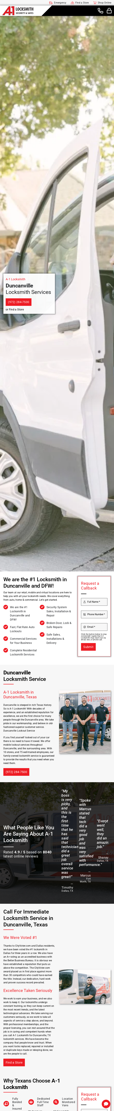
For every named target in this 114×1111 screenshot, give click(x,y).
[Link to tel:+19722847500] (100, 10)
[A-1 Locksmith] (17, 7)
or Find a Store (15, 309)
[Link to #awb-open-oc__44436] (109, 10)
